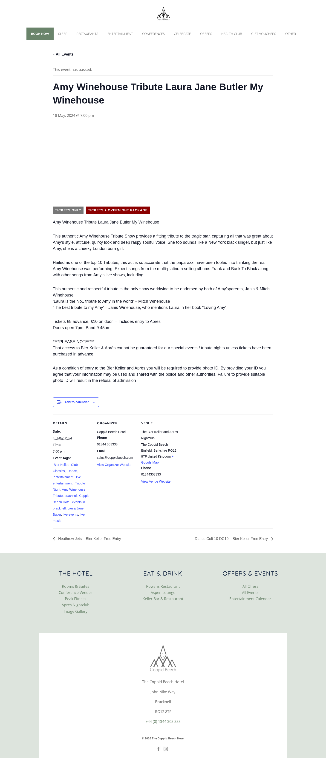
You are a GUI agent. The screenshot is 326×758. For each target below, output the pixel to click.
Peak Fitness (75, 598)
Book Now (40, 34)
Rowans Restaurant (163, 586)
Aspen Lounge (163, 592)
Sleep (62, 34)
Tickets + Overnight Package (118, 210)
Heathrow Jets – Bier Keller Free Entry (89, 539)
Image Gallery (75, 611)
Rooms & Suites (75, 586)
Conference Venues (75, 592)
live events (70, 514)
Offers (206, 34)
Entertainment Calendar (250, 598)
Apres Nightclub (75, 604)
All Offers (250, 586)
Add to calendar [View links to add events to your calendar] (76, 402)
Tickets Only (68, 210)
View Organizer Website (114, 465)
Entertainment (120, 34)
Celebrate (182, 34)
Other (290, 34)
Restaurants (87, 34)
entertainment (63, 477)
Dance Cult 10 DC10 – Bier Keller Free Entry (232, 539)
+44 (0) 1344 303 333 (163, 721)
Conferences (153, 34)
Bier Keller (61, 465)
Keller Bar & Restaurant (163, 598)
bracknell (70, 496)
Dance (71, 471)
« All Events (63, 54)
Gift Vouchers (263, 34)
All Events (250, 592)
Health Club (231, 34)
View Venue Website (156, 481)
